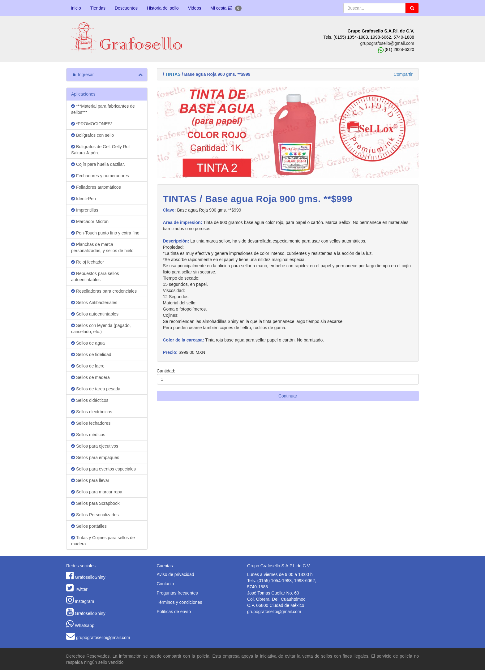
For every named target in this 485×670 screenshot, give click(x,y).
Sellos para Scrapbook (95, 503)
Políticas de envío (174, 611)
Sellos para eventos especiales (103, 468)
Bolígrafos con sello (92, 135)
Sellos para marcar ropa (96, 491)
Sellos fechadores (90, 423)
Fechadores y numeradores (100, 175)
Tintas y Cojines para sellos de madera (103, 540)
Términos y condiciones (179, 602)
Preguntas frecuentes (177, 593)
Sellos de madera (90, 377)
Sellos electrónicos (91, 411)
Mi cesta (225, 8)
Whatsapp (84, 625)
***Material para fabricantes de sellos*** (103, 109)
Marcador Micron (90, 221)
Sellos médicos (88, 434)
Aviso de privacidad (175, 574)
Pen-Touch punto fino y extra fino (105, 232)
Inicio (76, 8)
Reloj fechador (87, 262)
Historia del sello (163, 8)
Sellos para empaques (95, 457)
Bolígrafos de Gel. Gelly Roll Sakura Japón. (101, 149)
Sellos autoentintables (94, 313)
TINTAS (173, 74)
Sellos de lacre (88, 365)
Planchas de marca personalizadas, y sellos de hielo (102, 247)
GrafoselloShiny (90, 577)
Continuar (287, 395)
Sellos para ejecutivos (94, 446)
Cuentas (165, 565)
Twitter (81, 589)
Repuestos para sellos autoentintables (95, 276)
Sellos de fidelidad (91, 354)
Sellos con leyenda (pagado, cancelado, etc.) (101, 328)
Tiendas (97, 8)
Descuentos (126, 8)
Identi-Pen (83, 198)
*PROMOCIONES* (91, 123)
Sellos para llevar (90, 480)
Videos (194, 8)
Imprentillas (84, 210)
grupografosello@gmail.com (387, 43)
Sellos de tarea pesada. (96, 388)
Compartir (403, 74)
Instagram (84, 601)
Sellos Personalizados (95, 514)
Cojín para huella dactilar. (98, 164)
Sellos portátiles (89, 526)
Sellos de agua (88, 343)
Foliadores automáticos (96, 187)
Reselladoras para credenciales (104, 291)
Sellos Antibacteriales (94, 302)
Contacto (165, 583)
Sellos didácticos (89, 400)
